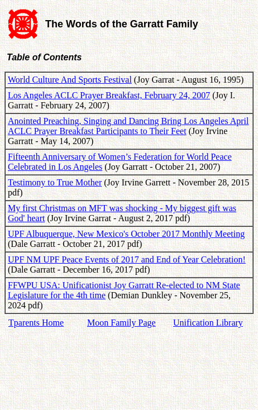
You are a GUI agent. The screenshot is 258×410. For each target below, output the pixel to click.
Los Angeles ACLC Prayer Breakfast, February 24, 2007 (109, 95)
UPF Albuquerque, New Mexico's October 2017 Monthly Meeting (126, 234)
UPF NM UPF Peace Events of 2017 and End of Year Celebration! (127, 259)
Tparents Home (36, 322)
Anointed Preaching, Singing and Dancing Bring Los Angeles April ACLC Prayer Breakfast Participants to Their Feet (128, 126)
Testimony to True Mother (55, 182)
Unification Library (208, 322)
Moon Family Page (121, 322)
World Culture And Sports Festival (70, 79)
